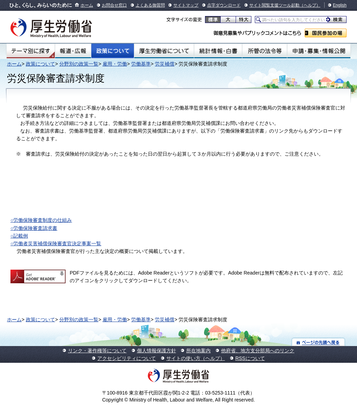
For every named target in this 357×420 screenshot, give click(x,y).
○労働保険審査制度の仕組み (41, 220)
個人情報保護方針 (156, 350)
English (340, 5)
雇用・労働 (114, 64)
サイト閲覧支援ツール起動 (274, 5)
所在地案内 (198, 350)
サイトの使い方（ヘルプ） (195, 358)
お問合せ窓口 (114, 5)
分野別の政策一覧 (78, 64)
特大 (243, 19)
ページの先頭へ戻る (318, 342)
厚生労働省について (164, 51)
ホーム (87, 5)
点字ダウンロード (224, 5)
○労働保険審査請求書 (33, 228)
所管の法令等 (264, 51)
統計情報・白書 (218, 51)
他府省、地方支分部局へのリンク (257, 350)
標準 (212, 19)
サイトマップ (185, 5)
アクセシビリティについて (126, 358)
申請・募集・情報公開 (318, 51)
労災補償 (164, 64)
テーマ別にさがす (31, 51)
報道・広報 (73, 51)
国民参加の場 (326, 33)
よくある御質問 (150, 5)
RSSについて (250, 358)
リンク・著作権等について (97, 350)
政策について (112, 51)
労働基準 (141, 64)
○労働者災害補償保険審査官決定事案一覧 (55, 243)
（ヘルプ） (309, 5)
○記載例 (19, 236)
